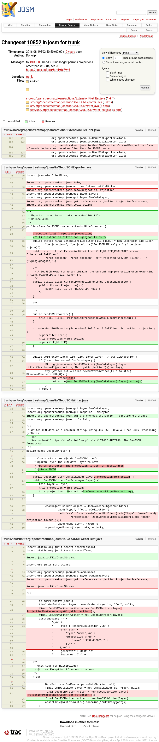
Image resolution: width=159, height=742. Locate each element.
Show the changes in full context (122, 62)
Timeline (25, 25)
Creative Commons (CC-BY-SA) (76, 740)
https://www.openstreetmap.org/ (138, 737)
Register (125, 19)
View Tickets (91, 25)
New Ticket (112, 25)
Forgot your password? (144, 19)
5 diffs (117, 110)
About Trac (111, 19)
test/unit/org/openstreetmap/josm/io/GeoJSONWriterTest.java (71, 110)
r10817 (8, 405)
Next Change (146, 36)
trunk (74, 42)
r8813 (8, 171)
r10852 (20, 134)
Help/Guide (96, 19)
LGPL (145, 740)
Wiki (10, 25)
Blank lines (116, 72)
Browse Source (67, 25)
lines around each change (133, 57)
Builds (149, 25)
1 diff (110, 98)
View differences (111, 52)
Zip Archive (91, 726)
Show (107, 57)
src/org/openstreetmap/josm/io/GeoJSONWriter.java (65, 106)
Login (69, 19)
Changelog (45, 25)
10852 (34, 42)
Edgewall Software (43, 734)
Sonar (134, 30)
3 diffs (108, 102)
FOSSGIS (72, 737)
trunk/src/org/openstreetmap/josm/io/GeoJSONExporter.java (48, 167)
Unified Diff (68, 726)
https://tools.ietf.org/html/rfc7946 (48, 67)
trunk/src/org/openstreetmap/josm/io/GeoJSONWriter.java (46, 400)
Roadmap (132, 25)
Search (149, 30)
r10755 (8, 134)
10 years (69, 51)
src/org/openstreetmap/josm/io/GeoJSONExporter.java (66, 102)
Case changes (118, 76)
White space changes (122, 79)
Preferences (81, 19)
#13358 (35, 62)
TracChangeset (100, 715)
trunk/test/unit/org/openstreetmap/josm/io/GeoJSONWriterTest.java (53, 539)
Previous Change (127, 36)
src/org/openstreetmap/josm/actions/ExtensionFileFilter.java (66, 98)
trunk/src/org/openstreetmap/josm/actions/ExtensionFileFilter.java (52, 130)
